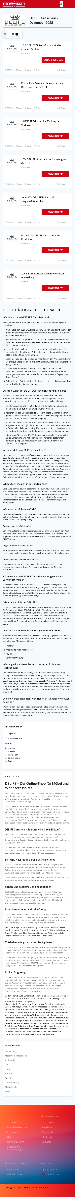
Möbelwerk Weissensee (16, 1055)
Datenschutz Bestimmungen (15, 1148)
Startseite (12, 1122)
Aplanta (8, 1078)
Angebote (47, 1127)
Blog (9, 1137)
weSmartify (10, 1060)
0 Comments (63, 70)
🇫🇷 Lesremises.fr (51, 1169)
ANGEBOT (55, 97)
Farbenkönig (11, 1051)
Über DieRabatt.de (17, 1127)
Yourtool (9, 1073)
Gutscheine (48, 1122)
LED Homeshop (12, 1082)
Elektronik (47, 1137)
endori (8, 1069)
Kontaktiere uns (15, 1141)
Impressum (13, 1132)
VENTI (7, 1091)
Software (46, 1141)
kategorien (13, 1169)
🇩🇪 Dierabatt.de (50, 1174)
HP (6, 1064)
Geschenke (48, 1132)
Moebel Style (11, 1087)
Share (27, 70)
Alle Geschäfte (14, 1174)
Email (36, 70)
